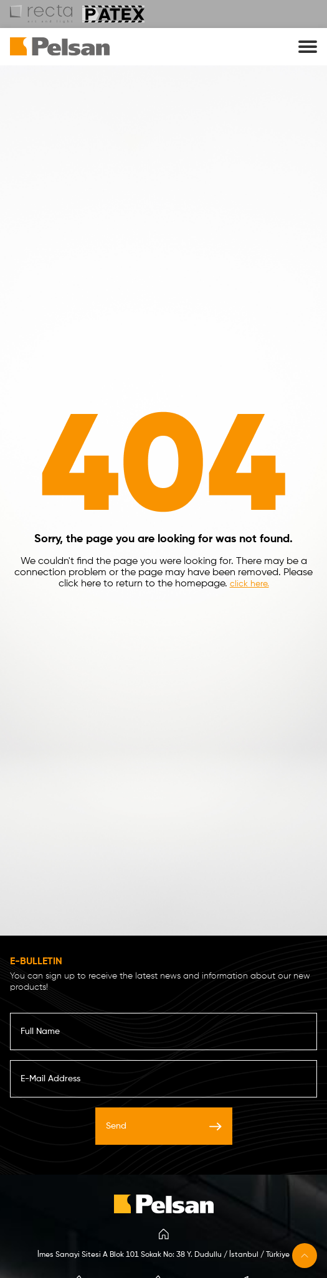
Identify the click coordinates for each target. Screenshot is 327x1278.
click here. (249, 584)
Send (164, 1126)
